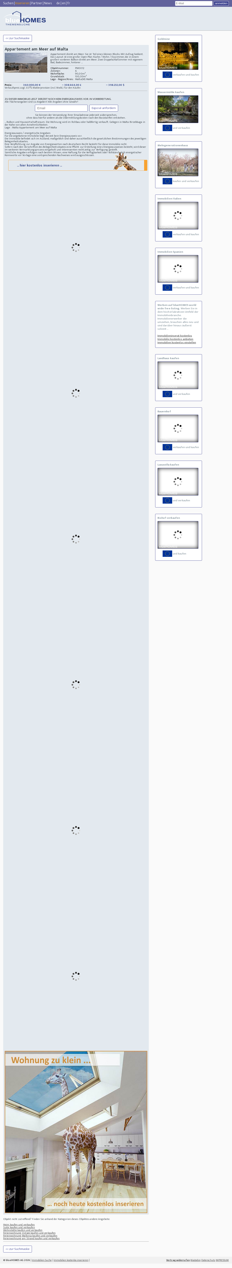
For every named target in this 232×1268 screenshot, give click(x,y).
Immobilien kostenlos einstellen (177, 342)
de (58, 3)
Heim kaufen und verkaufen (19, 1229)
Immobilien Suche (42, 1264)
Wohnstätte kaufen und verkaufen (22, 1234)
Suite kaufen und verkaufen (19, 1231)
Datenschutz (208, 1264)
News (48, 3)
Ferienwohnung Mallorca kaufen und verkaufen (30, 1240)
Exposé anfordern (104, 108)
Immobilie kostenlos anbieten (175, 339)
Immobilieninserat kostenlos (175, 335)
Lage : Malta (12, 127)
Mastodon (195, 1264)
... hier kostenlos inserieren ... (77, 169)
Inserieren (22, 3)
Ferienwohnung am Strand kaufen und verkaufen (31, 1243)
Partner (36, 3)
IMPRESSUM (222, 1264)
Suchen (8, 3)
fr (68, 3)
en (63, 3)
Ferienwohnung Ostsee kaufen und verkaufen (29, 1237)
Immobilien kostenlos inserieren (71, 1264)
